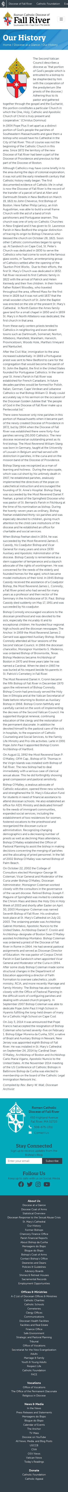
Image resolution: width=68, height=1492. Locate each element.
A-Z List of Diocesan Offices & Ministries (34, 1296)
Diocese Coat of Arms (34, 1209)
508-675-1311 (43, 1127)
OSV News (34, 1453)
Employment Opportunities (34, 1283)
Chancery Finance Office (34, 1234)
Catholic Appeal (34, 1478)
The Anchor (34, 1428)
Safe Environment (34, 1333)
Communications (34, 1316)
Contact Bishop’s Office (34, 1258)
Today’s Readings (34, 1461)
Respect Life (34, 1366)
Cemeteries (34, 1308)
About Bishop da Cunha (34, 1242)
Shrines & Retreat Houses (34, 1275)
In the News (34, 1408)
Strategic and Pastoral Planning (34, 1337)
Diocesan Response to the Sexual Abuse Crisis (34, 1217)
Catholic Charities (34, 1300)
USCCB (34, 1445)
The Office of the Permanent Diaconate (34, 1391)
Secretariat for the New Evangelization (34, 1349)
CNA (34, 1449)
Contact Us (41, 1132)
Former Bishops (34, 1230)
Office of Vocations (34, 1345)
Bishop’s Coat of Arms (34, 1254)
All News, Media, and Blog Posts (34, 1441)
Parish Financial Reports (34, 1238)
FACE (34, 1374)
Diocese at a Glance (27, 45)
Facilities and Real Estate (34, 1325)
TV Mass (34, 1433)
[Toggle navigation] (61, 19)
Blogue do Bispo (34, 1250)
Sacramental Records (34, 1279)
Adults (34, 1353)
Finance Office (34, 1329)
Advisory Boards (34, 1271)
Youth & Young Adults (34, 1362)
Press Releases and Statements (34, 1412)
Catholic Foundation (48, 3)
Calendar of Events (34, 1424)
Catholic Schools (34, 1304)
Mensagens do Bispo (34, 1246)
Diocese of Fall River (20, 3)
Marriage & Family (34, 1357)
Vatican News (34, 1457)
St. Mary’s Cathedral (34, 1221)
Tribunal (34, 1341)
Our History (34, 1225)
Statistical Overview (34, 1213)
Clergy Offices (34, 1312)
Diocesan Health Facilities (34, 1321)
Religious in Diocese (34, 1395)
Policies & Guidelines (34, 1266)
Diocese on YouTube (34, 1437)
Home (7, 45)
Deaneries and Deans (34, 1262)
